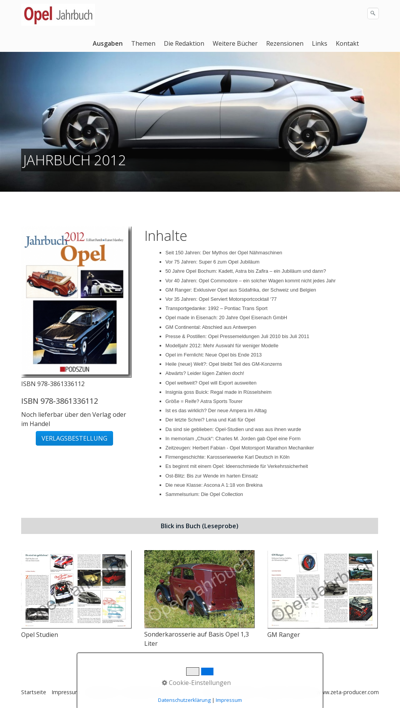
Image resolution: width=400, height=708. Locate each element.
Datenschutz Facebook (152, 692)
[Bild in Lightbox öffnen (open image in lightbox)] (76, 301)
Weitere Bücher (235, 43)
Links (319, 43)
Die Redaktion (184, 43)
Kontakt (347, 43)
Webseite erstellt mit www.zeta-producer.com (320, 692)
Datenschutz (101, 692)
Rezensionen (284, 43)
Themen (143, 43)
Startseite (33, 692)
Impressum (66, 692)
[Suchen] (373, 13)
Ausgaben (108, 43)
